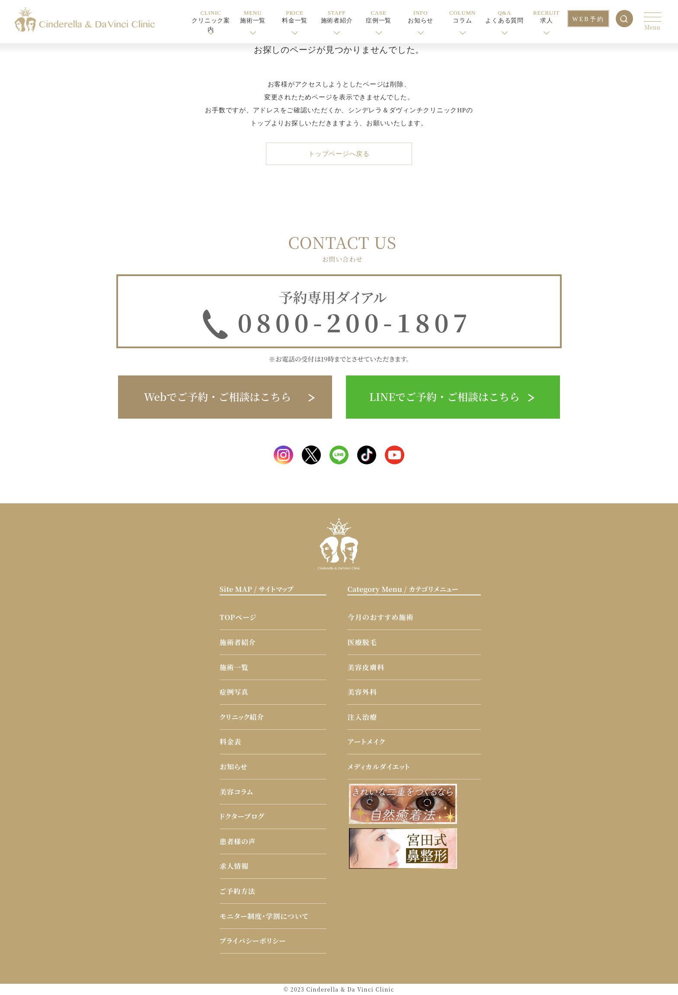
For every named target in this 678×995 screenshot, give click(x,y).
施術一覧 (234, 666)
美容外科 (362, 691)
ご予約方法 (238, 890)
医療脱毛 (362, 641)
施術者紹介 (238, 641)
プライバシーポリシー (253, 940)
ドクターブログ (242, 815)
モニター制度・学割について (264, 915)
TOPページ (238, 616)
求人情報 (234, 865)
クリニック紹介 (242, 716)
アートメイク (366, 741)
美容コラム (236, 790)
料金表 (230, 741)
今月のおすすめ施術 (380, 616)
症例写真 (234, 691)
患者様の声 (238, 841)
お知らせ (234, 766)
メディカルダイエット (378, 766)
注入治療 (362, 716)
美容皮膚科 (365, 666)
